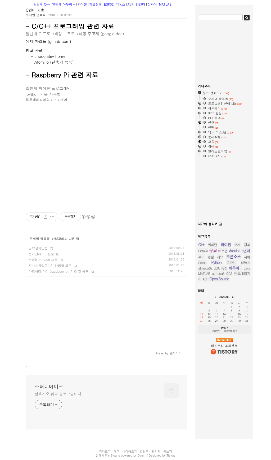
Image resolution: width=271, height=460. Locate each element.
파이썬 (82, 4)
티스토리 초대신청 (224, 345)
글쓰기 (167, 451)
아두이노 (235, 268)
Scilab (202, 262)
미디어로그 (129, 451)
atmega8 (218, 273)
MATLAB (165, 4)
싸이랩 (212, 244)
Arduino (234, 250)
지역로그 (105, 451)
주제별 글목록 (36, 14)
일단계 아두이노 (63, 4)
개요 (220, 256)
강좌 (247, 244)
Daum (142, 455)
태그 (116, 451)
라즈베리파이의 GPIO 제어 (46, 99)
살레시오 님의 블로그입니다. (59, 393)
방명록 (144, 451)
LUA (217, 268)
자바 (247, 256)
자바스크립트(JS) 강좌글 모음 (50, 265)
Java (247, 268)
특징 (224, 268)
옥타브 (231, 262)
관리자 (156, 451)
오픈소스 (233, 256)
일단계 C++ (41, 4)
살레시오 (101, 455)
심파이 (152, 4)
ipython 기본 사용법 (43, 94)
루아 (201, 256)
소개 (237, 244)
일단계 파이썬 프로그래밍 (48, 88)
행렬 (210, 256)
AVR (131, 4)
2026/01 (224, 296)
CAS (229, 273)
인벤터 (140, 4)
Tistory (170, 455)
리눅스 (120, 4)
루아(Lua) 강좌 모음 (43, 259)
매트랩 (223, 250)
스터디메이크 (49, 386)
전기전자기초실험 (41, 253)
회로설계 (95, 4)
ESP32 (109, 4)
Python (216, 262)
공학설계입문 (38, 248)
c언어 (245, 250)
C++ (201, 244)
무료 (213, 251)
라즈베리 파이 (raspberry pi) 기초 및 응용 (59, 271)
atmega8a (205, 268)
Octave (203, 250)
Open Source (219, 278)
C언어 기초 (35, 10)
